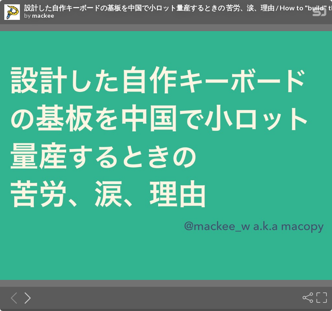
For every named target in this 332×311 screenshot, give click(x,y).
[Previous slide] (11, 298)
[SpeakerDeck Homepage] (319, 14)
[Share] (307, 298)
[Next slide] (25, 298)
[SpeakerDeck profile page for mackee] (12, 12)
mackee (43, 16)
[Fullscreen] (321, 298)
